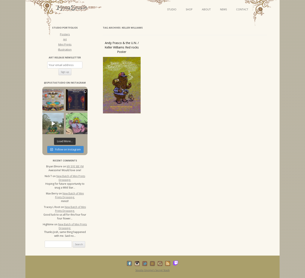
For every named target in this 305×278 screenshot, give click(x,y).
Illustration (65, 49)
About (206, 9)
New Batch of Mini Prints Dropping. (70, 178)
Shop (189, 9)
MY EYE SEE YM (75, 166)
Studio (171, 9)
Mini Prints (65, 44)
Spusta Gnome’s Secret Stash (152, 270)
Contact (242, 9)
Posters (65, 34)
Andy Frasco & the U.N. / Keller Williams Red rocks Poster (122, 47)
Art (65, 39)
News (223, 9)
